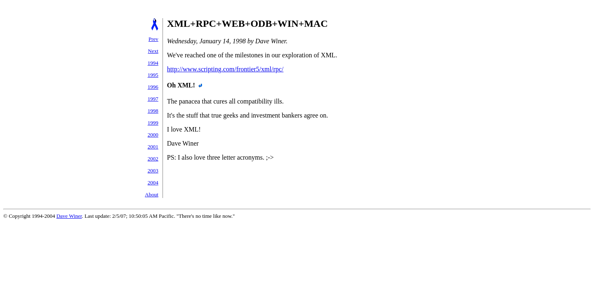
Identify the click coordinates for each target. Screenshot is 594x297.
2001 (153, 147)
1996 (153, 87)
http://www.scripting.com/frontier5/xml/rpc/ (225, 69)
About (151, 194)
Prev (153, 39)
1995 (153, 75)
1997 (153, 99)
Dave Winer (69, 216)
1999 (153, 123)
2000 (153, 135)
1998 (153, 111)
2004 (153, 182)
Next (153, 51)
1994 (153, 63)
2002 (153, 159)
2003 (153, 170)
